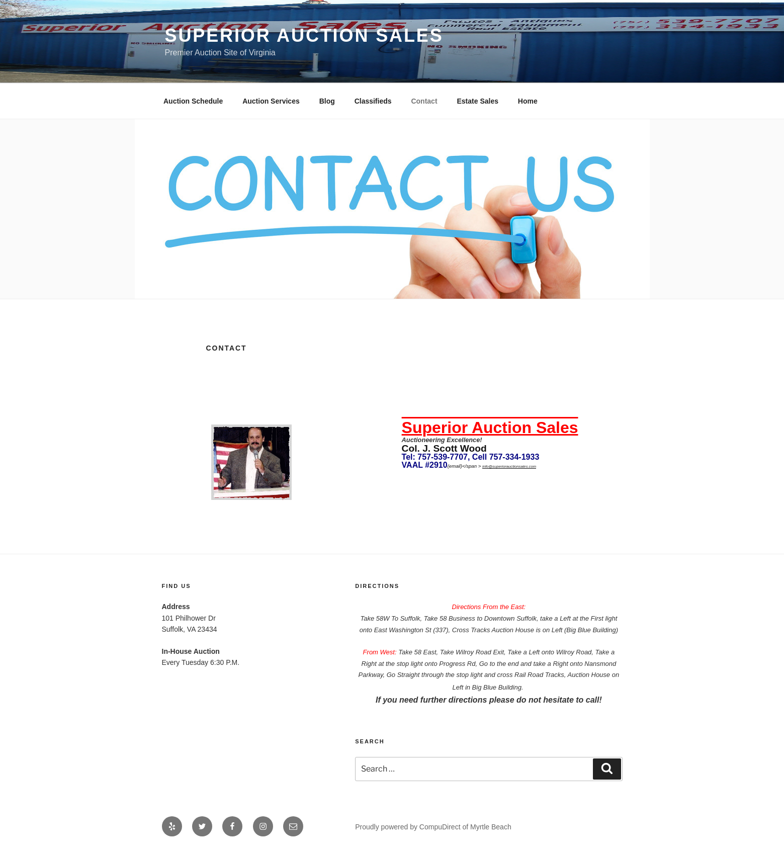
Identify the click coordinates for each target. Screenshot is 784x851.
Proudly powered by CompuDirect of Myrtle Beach (433, 827)
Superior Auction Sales (304, 35)
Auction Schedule (193, 101)
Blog (327, 101)
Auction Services (271, 101)
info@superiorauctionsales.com (509, 466)
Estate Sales (477, 101)
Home (528, 101)
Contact (424, 101)
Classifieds (373, 101)
